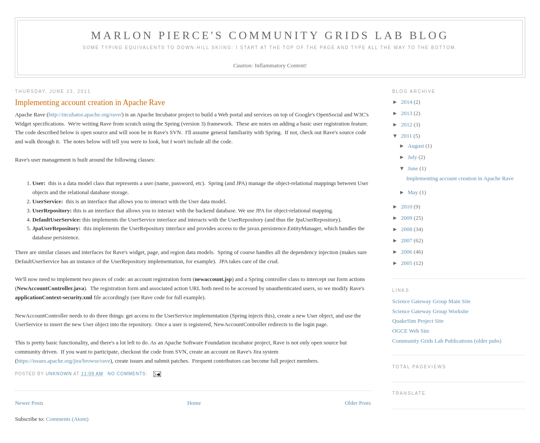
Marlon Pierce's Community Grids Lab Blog (270, 35)
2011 (407, 135)
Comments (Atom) (67, 419)
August (416, 145)
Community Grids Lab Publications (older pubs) (447, 340)
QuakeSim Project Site (418, 320)
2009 (407, 218)
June (413, 168)
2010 (407, 206)
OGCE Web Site (410, 330)
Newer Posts (29, 403)
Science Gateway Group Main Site (431, 301)
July (413, 157)
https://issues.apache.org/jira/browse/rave (63, 360)
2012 (407, 124)
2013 (407, 113)
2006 (407, 251)
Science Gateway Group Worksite (430, 311)
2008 (407, 229)
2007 (407, 240)
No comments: (128, 373)
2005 (407, 263)
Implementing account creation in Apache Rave (90, 102)
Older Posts (358, 403)
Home (194, 403)
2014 (407, 102)
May (413, 192)
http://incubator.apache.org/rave (84, 114)
